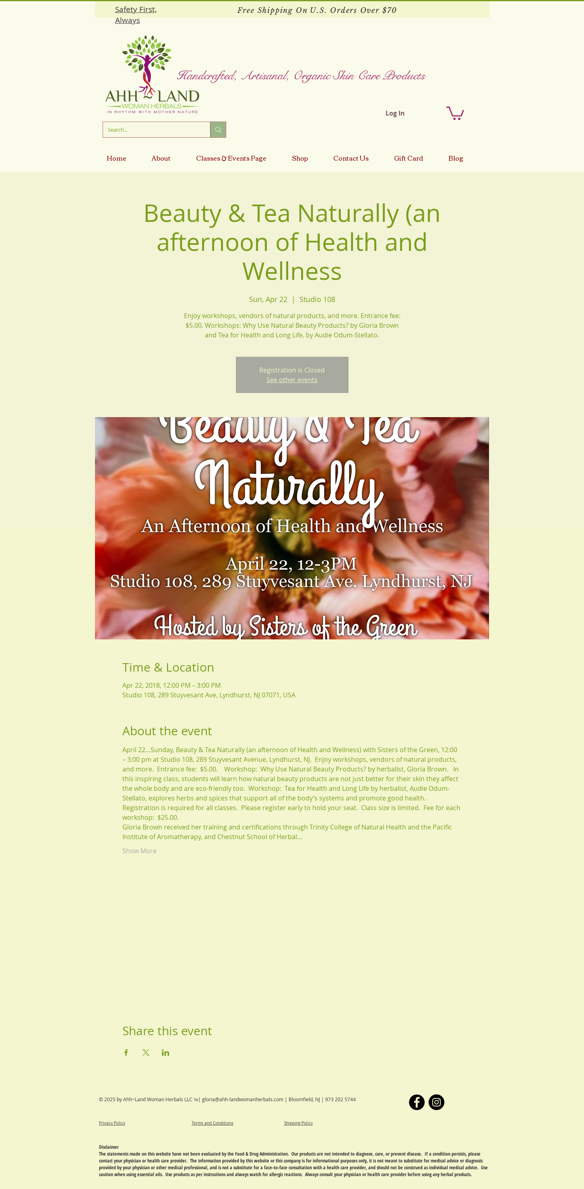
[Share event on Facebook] (126, 1052)
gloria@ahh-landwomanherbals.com (242, 1099)
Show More (139, 850)
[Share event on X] (146, 1052)
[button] (455, 112)
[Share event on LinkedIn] (165, 1052)
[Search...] (150, 129)
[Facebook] (417, 1102)
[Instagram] (436, 1102)
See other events (292, 379)
